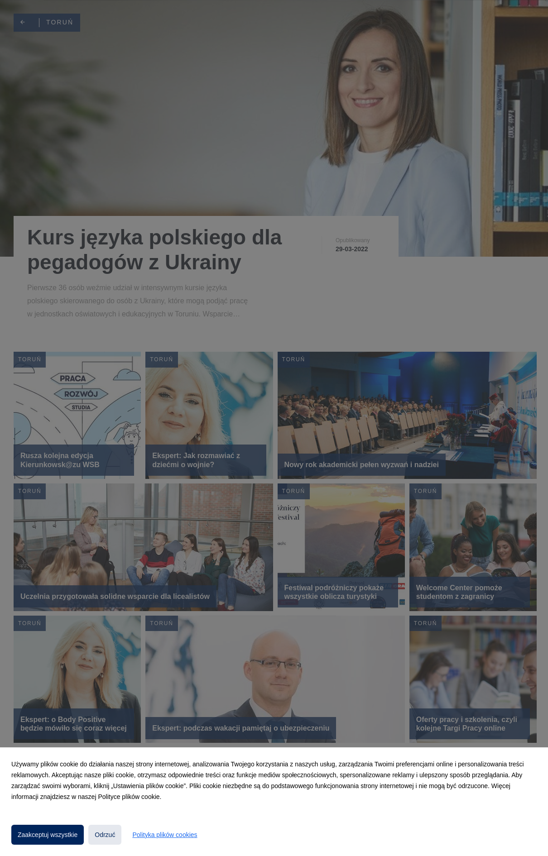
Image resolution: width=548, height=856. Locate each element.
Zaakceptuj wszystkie (47, 834)
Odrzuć (105, 834)
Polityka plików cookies (164, 834)
